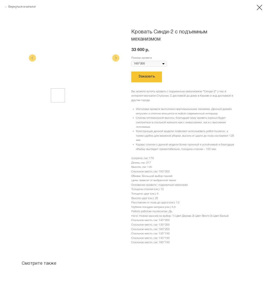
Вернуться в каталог (22, 6)
